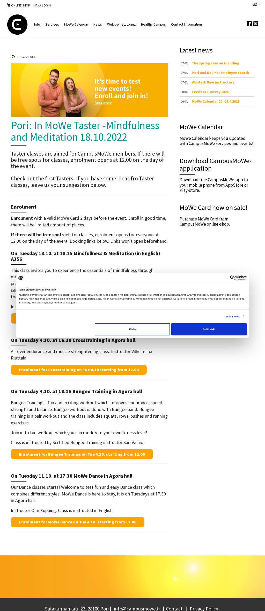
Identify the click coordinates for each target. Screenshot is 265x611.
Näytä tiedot (233, 316)
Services (52, 24)
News (97, 24)
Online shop (18, 5)
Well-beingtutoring (121, 24)
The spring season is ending (215, 63)
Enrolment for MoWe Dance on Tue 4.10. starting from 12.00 (77, 521)
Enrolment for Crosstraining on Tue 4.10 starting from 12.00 (79, 369)
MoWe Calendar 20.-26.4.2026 (215, 101)
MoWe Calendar (76, 24)
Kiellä (132, 329)
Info (37, 24)
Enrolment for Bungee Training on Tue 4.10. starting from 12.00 (82, 454)
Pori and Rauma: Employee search (220, 72)
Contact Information (186, 24)
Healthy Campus (153, 24)
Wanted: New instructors (213, 82)
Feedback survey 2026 (210, 91)
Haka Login (42, 5)
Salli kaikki (209, 329)
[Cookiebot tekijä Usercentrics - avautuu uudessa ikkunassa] (224, 278)
